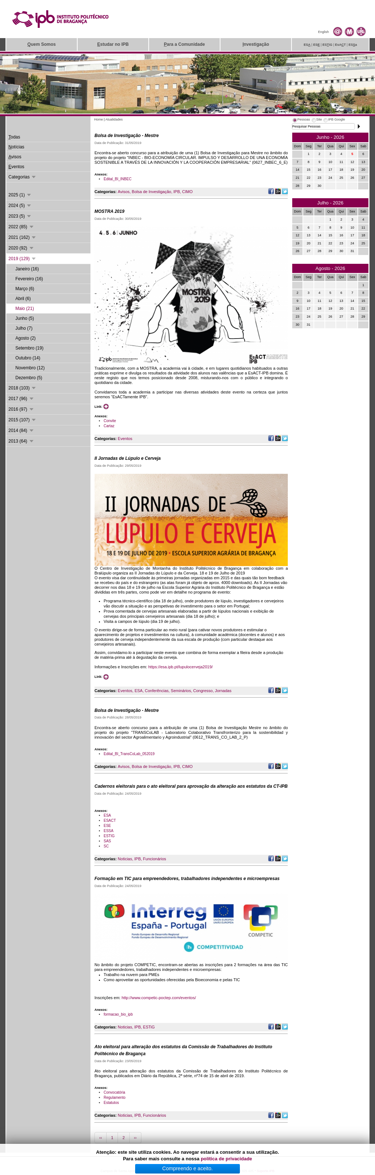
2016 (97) (21, 409)
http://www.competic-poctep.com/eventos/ (159, 997)
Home (98, 119)
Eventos (125, 438)
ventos (16, 166)
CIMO (187, 191)
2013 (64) (21, 441)
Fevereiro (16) (29, 278)
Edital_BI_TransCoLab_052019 (129, 754)
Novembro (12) (30, 367)
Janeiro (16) (27, 268)
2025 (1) (20, 195)
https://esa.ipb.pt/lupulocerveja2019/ (180, 667)
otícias (16, 146)
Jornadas (223, 690)
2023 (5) (20, 216)
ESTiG (149, 1027)
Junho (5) (24, 318)
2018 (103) (22, 388)
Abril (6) (23, 298)
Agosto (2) (25, 338)
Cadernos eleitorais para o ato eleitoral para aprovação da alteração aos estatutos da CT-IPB (191, 786)
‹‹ (100, 1137)
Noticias (125, 859)
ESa (353, 45)
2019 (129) (22, 259)
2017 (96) (21, 399)
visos (14, 156)
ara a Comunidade (184, 44)
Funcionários (154, 859)
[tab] (301, 120)
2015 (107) (22, 420)
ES (307, 45)
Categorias (22, 177)
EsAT (340, 45)
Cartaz (109, 426)
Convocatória (114, 1092)
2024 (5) (20, 205)
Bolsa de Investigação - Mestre (126, 135)
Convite (110, 421)
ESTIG (109, 836)
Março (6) (24, 288)
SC (106, 846)
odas (14, 137)
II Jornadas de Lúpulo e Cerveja (127, 458)
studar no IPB (113, 44)
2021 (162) (22, 237)
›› (135, 1137)
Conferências (156, 690)
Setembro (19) (29, 348)
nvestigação (255, 44)
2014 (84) (21, 430)
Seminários (181, 690)
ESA (138, 690)
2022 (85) (21, 227)
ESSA (109, 831)
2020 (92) (21, 248)
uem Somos (41, 44)
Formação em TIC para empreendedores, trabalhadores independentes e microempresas (187, 878)
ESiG (328, 45)
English (323, 32)
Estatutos (111, 1103)
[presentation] (301, 120)
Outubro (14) (27, 358)
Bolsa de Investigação (151, 191)
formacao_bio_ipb (118, 1014)
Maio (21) (24, 308)
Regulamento (114, 1097)
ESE (107, 826)
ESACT (110, 821)
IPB (177, 191)
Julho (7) (24, 328)
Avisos (124, 191)
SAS (107, 841)
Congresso (202, 690)
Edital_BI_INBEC (117, 179)
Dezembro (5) (28, 377)
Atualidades (114, 119)
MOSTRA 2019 (109, 211)
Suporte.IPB (266, 1171)
